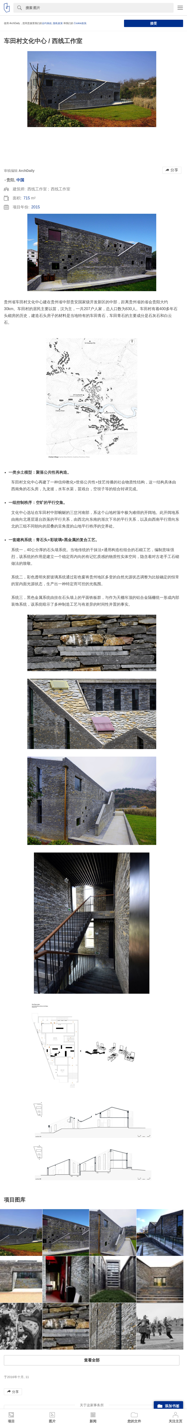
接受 (153, 23)
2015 (35, 207)
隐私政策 (58, 23)
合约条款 (47, 23)
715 (26, 198)
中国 (20, 180)
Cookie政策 (80, 23)
